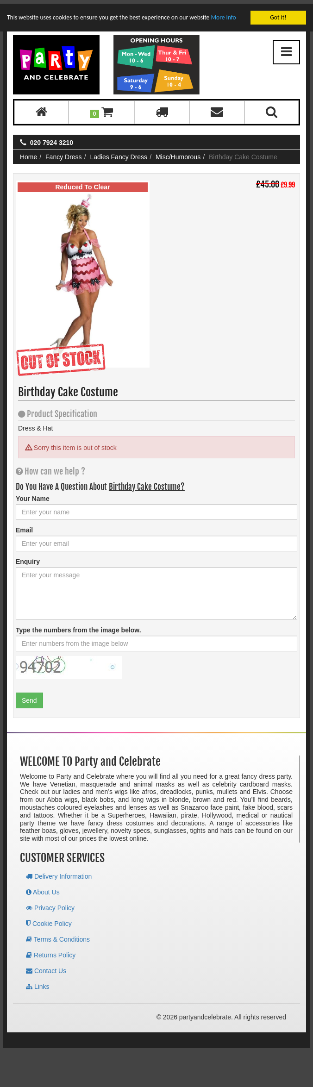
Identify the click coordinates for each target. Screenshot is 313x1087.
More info (223, 14)
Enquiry (28, 558)
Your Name (33, 495)
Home (28, 153)
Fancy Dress (63, 153)
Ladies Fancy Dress (118, 153)
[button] (102, 108)
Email (24, 526)
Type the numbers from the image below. (78, 626)
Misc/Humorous (178, 153)
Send (29, 696)
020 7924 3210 (51, 139)
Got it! (278, 14)
